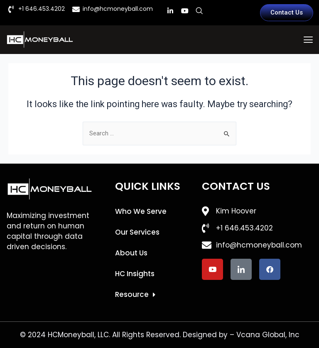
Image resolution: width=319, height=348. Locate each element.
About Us (131, 253)
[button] (308, 40)
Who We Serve (141, 211)
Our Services (137, 232)
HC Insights (135, 274)
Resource (135, 294)
